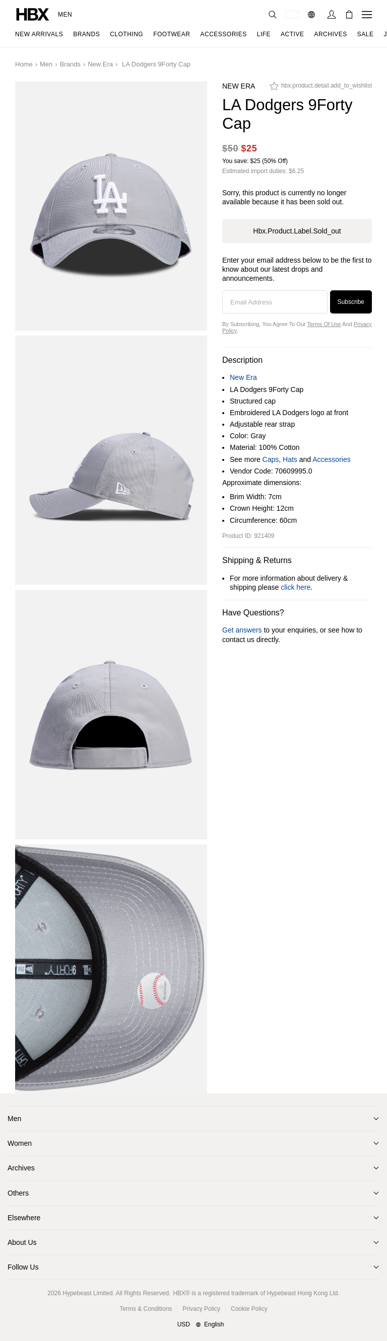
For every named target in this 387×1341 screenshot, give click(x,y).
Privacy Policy (201, 1308)
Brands (70, 64)
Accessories (331, 459)
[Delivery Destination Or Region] (292, 15)
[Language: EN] (312, 15)
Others (18, 1193)
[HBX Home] (32, 14)
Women (20, 1143)
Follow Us (23, 1267)
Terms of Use (324, 324)
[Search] (273, 15)
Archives (21, 1168)
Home (24, 64)
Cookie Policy (249, 1308)
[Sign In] (332, 15)
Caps (271, 459)
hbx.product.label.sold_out (297, 231)
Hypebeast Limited (87, 1293)
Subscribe (351, 301)
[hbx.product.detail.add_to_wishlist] (321, 89)
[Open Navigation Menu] (367, 15)
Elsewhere (24, 1218)
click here (295, 587)
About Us (22, 1242)
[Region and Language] (193, 1325)
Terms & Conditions (145, 1308)
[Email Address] (275, 301)
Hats (290, 459)
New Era (100, 64)
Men (65, 15)
